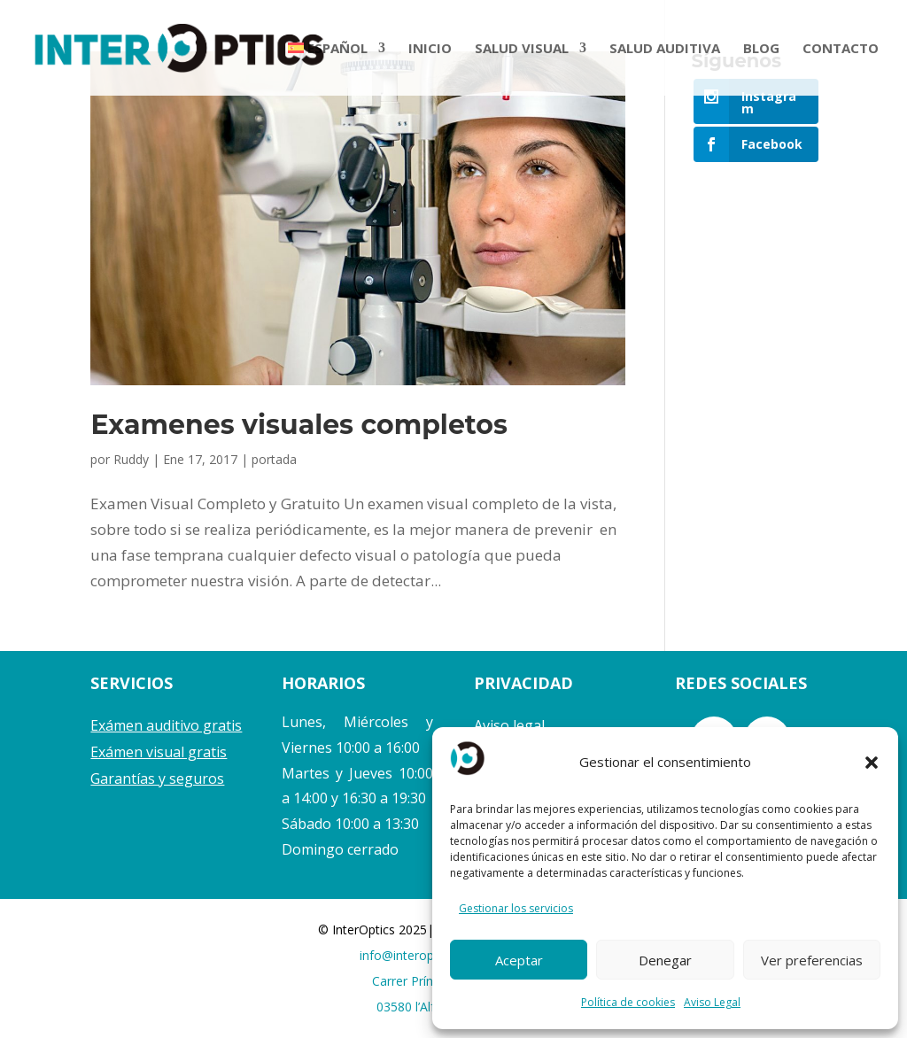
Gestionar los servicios (516, 908)
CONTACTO (840, 49)
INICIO (430, 49)
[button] (871, 762)
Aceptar (519, 960)
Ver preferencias (812, 960)
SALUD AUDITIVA (664, 49)
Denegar (665, 960)
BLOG (761, 49)
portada (274, 459)
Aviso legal (509, 725)
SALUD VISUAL (522, 49)
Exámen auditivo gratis (166, 725)
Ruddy (131, 459)
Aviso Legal (712, 1002)
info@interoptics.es (414, 955)
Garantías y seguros (157, 778)
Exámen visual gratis (158, 752)
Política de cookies (628, 1002)
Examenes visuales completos (299, 424)
